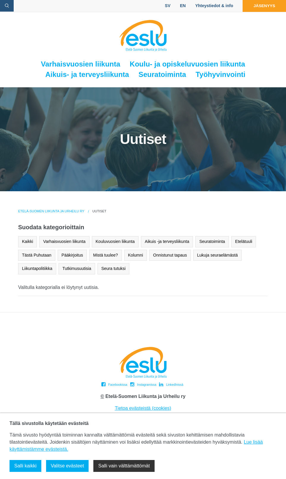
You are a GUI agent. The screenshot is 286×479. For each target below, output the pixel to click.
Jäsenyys (263, 5)
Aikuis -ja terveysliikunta (167, 241)
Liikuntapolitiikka (37, 268)
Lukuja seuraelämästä (217, 255)
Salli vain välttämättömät (124, 465)
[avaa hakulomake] (7, 6)
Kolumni (135, 255)
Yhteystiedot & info (212, 5)
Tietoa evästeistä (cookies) (143, 408)
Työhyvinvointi (221, 74)
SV (165, 5)
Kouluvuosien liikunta (115, 241)
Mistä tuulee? (105, 255)
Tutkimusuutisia (76, 268)
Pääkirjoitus (72, 255)
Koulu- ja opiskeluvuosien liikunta (187, 64)
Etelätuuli (243, 241)
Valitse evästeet (67, 465)
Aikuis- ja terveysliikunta (87, 74)
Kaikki (27, 241)
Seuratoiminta (162, 74)
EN (180, 5)
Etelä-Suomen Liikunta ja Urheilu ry (51, 211)
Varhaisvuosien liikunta (80, 64)
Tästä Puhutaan (36, 255)
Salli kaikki (25, 465)
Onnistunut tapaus (170, 255)
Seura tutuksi (113, 268)
